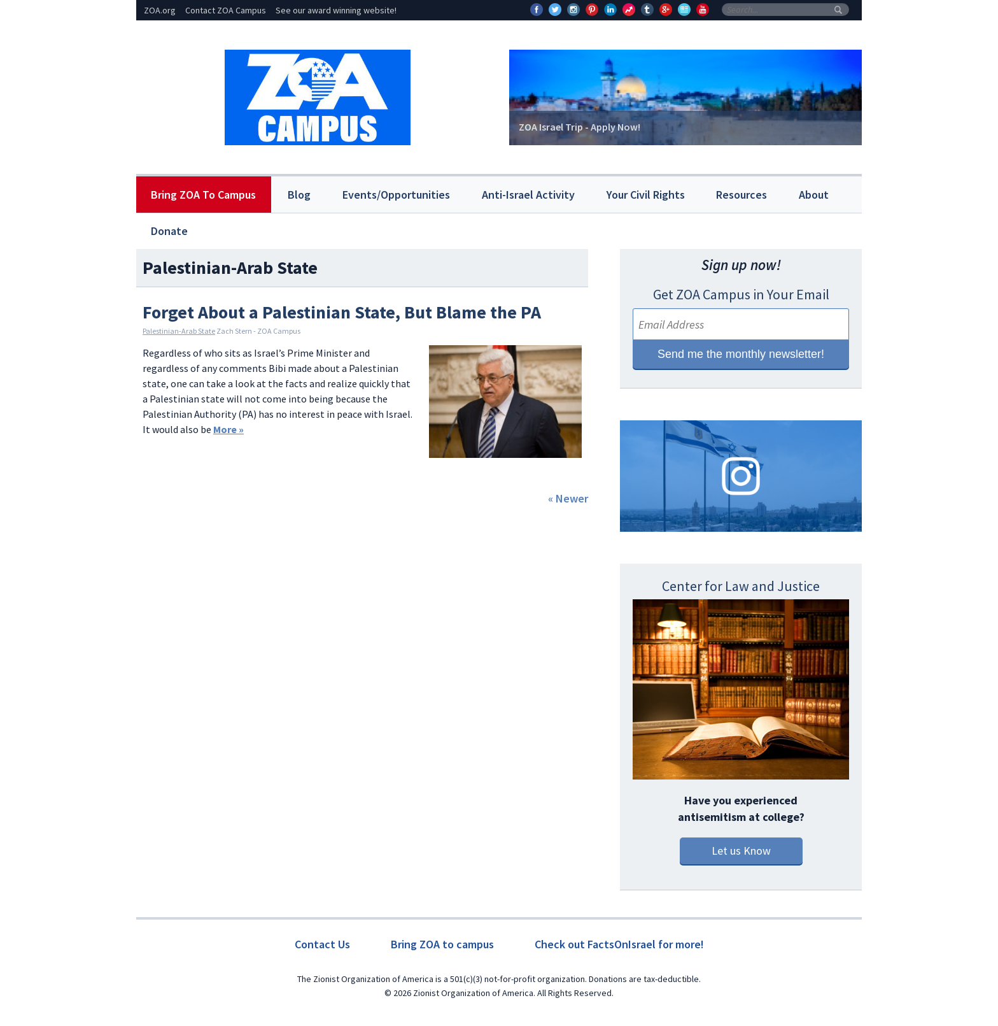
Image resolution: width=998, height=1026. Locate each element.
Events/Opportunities (396, 194)
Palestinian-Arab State (179, 331)
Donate (169, 231)
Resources (741, 194)
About (814, 194)
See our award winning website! (336, 10)
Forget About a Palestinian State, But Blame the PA (342, 312)
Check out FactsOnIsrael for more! (619, 944)
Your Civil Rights (646, 194)
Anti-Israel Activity (528, 194)
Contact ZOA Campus (225, 10)
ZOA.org (160, 10)
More (228, 429)
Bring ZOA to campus (442, 944)
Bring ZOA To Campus (203, 194)
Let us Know (741, 850)
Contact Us (322, 944)
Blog (299, 194)
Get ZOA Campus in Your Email (741, 294)
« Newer (568, 498)
